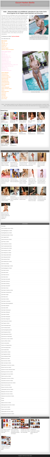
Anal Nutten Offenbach (5, 312)
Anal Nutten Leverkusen (5, 301)
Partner (2, 398)
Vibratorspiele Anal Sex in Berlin (7, 411)
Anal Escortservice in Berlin (6, 239)
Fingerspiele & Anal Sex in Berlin (7, 378)
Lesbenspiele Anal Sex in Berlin (7, 389)
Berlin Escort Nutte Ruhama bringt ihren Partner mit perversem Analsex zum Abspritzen (5, 215)
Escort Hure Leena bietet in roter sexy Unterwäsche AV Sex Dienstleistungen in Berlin (32, 181)
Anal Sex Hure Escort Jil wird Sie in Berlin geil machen (32, 164)
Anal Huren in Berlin (5, 263)
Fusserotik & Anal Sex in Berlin (7, 380)
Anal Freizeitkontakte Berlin (6, 246)
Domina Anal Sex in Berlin (6, 367)
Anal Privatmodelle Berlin (6, 325)
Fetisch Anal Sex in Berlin (6, 376)
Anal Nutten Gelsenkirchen (6, 292)
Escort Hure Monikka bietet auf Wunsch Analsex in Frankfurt (5, 164)
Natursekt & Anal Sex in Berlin (7, 393)
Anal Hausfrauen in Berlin (6, 250)
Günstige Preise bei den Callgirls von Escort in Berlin (5, 448)
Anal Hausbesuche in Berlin (6, 248)
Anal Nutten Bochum (5, 274)
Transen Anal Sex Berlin (5, 409)
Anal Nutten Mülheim (5, 305)
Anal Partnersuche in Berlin (6, 321)
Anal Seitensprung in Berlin (6, 334)
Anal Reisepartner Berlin (6, 332)
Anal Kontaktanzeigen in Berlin (7, 265)
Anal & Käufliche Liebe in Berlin (7, 228)
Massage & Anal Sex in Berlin (6, 391)
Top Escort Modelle (15, 36)
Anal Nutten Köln (4, 296)
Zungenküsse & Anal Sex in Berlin (7, 413)
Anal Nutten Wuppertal (5, 318)
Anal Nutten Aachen (5, 270)
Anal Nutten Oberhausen (6, 310)
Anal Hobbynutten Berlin (5, 257)
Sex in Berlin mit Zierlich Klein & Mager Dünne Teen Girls (5, 431)
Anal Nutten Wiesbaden (5, 316)
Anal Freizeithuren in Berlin (6, 243)
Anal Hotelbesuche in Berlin (6, 261)
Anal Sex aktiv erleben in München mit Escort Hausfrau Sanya (23, 198)
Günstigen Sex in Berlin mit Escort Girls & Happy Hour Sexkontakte (25, 431)
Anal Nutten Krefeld (5, 299)
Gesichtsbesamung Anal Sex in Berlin (8, 382)
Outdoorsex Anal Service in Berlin (7, 396)
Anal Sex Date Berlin (5, 343)
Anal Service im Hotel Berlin (6, 336)
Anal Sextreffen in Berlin (5, 351)
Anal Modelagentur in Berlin (6, 268)
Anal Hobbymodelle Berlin (6, 254)
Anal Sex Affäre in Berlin (5, 340)
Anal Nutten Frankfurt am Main (7, 290)
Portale (2, 400)
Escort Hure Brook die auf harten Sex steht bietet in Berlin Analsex (23, 164)
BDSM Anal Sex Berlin (5, 358)
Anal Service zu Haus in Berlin (7, 338)
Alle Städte (3, 226)
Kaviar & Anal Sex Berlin (6, 385)
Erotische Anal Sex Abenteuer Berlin (8, 369)
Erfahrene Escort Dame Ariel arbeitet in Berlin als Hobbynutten (14, 180)
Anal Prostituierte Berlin (5, 327)
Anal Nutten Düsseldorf (5, 285)
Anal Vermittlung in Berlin (6, 356)
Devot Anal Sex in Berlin (5, 360)
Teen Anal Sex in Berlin (5, 407)
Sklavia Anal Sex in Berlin (6, 402)
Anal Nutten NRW (4, 307)
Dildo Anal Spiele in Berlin (6, 362)
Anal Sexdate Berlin (5, 349)
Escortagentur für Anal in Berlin (7, 374)
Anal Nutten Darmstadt (5, 279)
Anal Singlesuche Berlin (5, 354)
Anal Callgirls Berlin (5, 237)
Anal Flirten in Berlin (5, 241)
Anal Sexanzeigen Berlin (6, 347)
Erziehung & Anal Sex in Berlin (7, 371)
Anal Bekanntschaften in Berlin (7, 235)
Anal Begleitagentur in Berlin (6, 230)
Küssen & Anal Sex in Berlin (6, 387)
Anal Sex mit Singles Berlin (6, 345)
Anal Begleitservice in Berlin (6, 232)
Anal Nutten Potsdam (5, 314)
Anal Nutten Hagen (5, 294)
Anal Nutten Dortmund (5, 281)
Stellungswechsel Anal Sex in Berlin (8, 404)
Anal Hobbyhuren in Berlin (6, 252)
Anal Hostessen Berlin (5, 259)
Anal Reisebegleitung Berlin (6, 329)
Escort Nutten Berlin (25, 3)
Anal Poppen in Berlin (5, 323)
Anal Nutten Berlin (4, 272)
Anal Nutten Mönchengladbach (7, 303)
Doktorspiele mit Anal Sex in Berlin (7, 365)
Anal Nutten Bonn (4, 276)
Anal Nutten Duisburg (5, 283)
